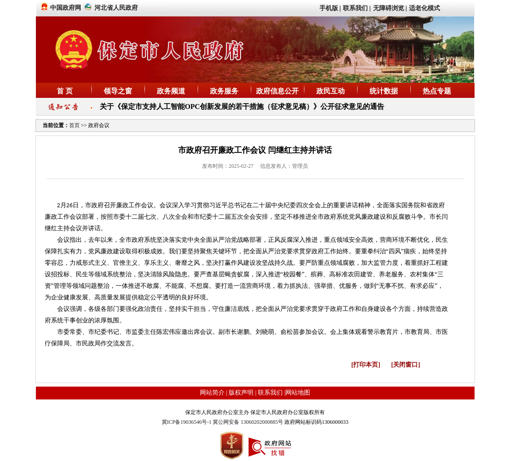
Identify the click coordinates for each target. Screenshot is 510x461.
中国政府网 (65, 7)
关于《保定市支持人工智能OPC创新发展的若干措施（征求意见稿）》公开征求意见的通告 (242, 106)
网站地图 (297, 392)
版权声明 (241, 392)
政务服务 (224, 91)
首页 (75, 125)
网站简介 (212, 392)
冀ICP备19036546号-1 (187, 422)
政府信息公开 (277, 91)
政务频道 (171, 91)
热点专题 (437, 91)
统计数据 (384, 91)
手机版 (328, 8)
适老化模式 (424, 8)
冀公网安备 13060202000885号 (248, 422)
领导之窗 (118, 91)
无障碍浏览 (388, 8)
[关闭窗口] (405, 364)
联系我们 (355, 8)
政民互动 (330, 91)
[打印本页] (365, 364)
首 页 (65, 91)
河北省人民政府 (116, 7)
